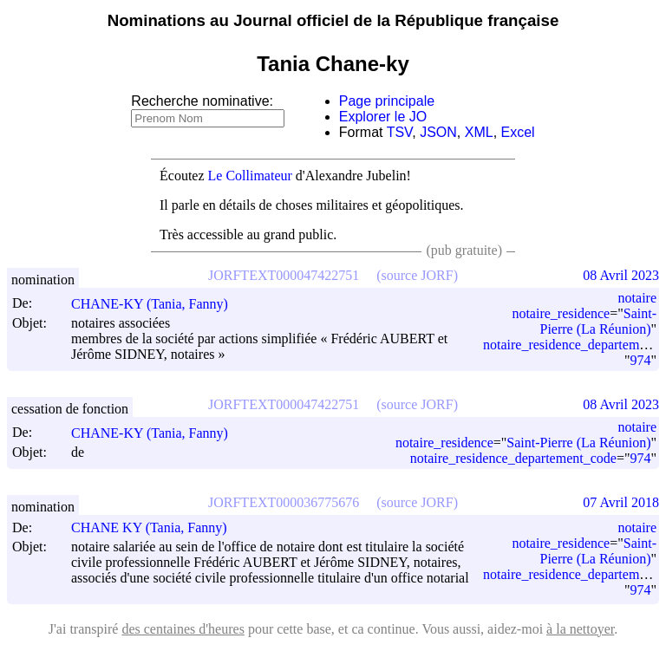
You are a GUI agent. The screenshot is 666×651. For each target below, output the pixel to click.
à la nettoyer (580, 629)
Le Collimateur (250, 175)
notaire (637, 297)
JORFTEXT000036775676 (283, 502)
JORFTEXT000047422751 (283, 275)
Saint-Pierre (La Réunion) (598, 321)
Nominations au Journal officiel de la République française (333, 20)
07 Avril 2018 (621, 502)
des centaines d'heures (183, 629)
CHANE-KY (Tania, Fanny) (157, 303)
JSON (438, 132)
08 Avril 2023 (621, 275)
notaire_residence (561, 313)
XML (479, 132)
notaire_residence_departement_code (513, 458)
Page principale (386, 101)
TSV (400, 132)
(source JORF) (417, 275)
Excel (518, 132)
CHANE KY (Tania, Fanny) (157, 527)
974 (640, 360)
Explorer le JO (383, 116)
